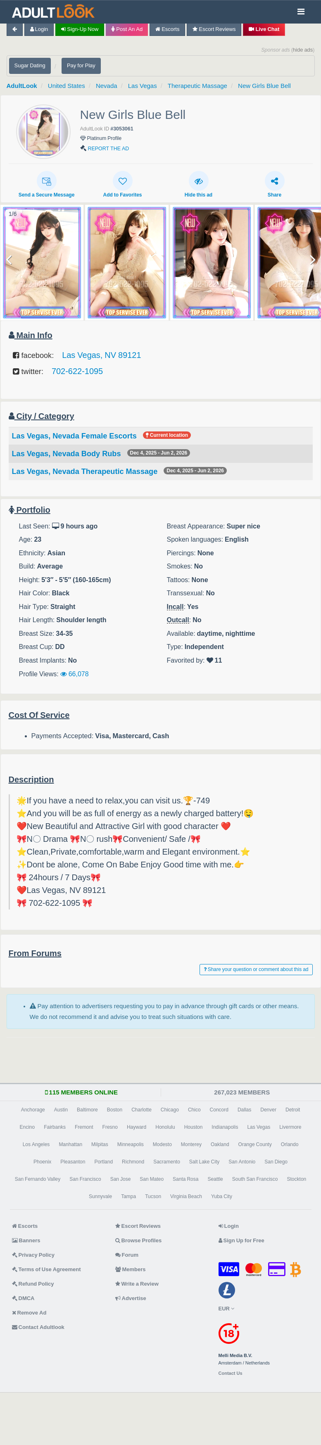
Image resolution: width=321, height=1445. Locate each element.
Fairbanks (55, 1127)
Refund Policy (33, 1283)
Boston (114, 1109)
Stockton (297, 1179)
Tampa (128, 1196)
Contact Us (231, 1373)
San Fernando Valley (38, 1179)
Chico (194, 1109)
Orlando (290, 1144)
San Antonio (241, 1161)
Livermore (290, 1127)
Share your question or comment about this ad (256, 969)
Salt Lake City (204, 1161)
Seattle (215, 1179)
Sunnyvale (100, 1196)
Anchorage (33, 1109)
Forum (126, 1255)
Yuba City (221, 1196)
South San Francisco (255, 1179)
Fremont (84, 1127)
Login (39, 29)
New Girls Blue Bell (264, 86)
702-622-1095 (77, 371)
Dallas (244, 1109)
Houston (193, 1127)
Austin (61, 1109)
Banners (26, 1240)
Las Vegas (142, 86)
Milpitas (99, 1144)
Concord (219, 1109)
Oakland (220, 1144)
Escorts (167, 29)
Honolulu (165, 1127)
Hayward (136, 1127)
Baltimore (87, 1109)
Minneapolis (130, 1144)
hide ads (303, 49)
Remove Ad (29, 1312)
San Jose (120, 1179)
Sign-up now (79, 29)
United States (66, 86)
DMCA (23, 1298)
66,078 (74, 673)
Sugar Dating (29, 65)
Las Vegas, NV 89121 (101, 355)
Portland (103, 1161)
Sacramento (166, 1161)
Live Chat (264, 29)
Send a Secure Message (47, 184)
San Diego (276, 1161)
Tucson (153, 1196)
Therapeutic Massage (197, 86)
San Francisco (85, 1179)
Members (130, 1269)
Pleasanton (72, 1161)
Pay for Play (81, 65)
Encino (27, 1127)
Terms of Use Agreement (46, 1269)
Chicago (170, 1109)
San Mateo (152, 1179)
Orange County (255, 1144)
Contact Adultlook (38, 1327)
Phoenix (42, 1161)
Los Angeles (36, 1144)
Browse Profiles (138, 1240)
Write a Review (137, 1283)
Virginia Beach (186, 1196)
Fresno (110, 1127)
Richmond (133, 1161)
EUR (226, 1308)
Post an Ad (127, 29)
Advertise (130, 1298)
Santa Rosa (185, 1179)
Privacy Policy (33, 1255)
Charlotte (141, 1109)
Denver (268, 1109)
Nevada (106, 86)
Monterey (191, 1144)
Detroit (292, 1109)
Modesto (162, 1144)
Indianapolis (225, 1127)
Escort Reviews (214, 29)
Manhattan (70, 1144)
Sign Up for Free (241, 1240)
